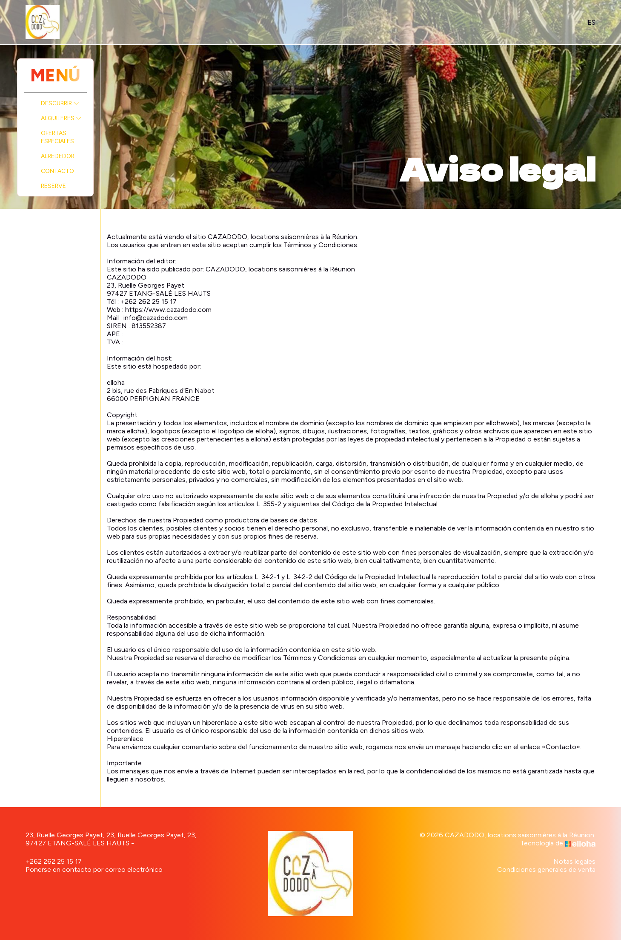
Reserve (53, 186)
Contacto (57, 171)
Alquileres (61, 118)
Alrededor (57, 156)
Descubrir (60, 103)
